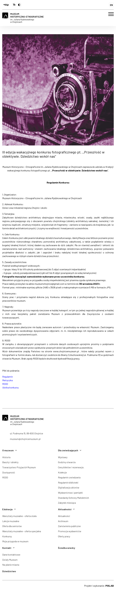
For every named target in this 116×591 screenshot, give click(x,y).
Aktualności (66, 509)
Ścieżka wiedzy (66, 547)
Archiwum (63, 522)
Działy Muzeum (10, 560)
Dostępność (8, 473)
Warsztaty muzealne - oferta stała (19, 517)
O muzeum (9, 450)
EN (111, 4)
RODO (5, 383)
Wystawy (62, 458)
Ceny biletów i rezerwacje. (71, 468)
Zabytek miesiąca (67, 504)
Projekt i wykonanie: (99, 585)
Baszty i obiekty (10, 463)
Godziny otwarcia (67, 463)
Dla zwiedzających (69, 450)
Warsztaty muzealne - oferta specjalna (21, 532)
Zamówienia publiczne (69, 527)
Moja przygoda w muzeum (15, 542)
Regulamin (7, 376)
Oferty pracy (64, 537)
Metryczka (7, 380)
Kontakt (8, 547)
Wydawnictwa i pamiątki (70, 493)
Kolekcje (62, 473)
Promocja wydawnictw (69, 532)
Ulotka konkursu (10, 387)
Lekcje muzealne (10, 522)
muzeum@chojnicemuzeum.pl (25, 441)
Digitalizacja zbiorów (68, 488)
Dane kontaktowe (11, 555)
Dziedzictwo (9, 571)
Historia (6, 458)
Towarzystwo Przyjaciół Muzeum (19, 468)
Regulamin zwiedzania (69, 478)
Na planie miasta (10, 565)
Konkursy (7, 537)
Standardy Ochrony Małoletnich (73, 498)
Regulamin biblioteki (68, 483)
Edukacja (9, 509)
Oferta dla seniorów (12, 527)
